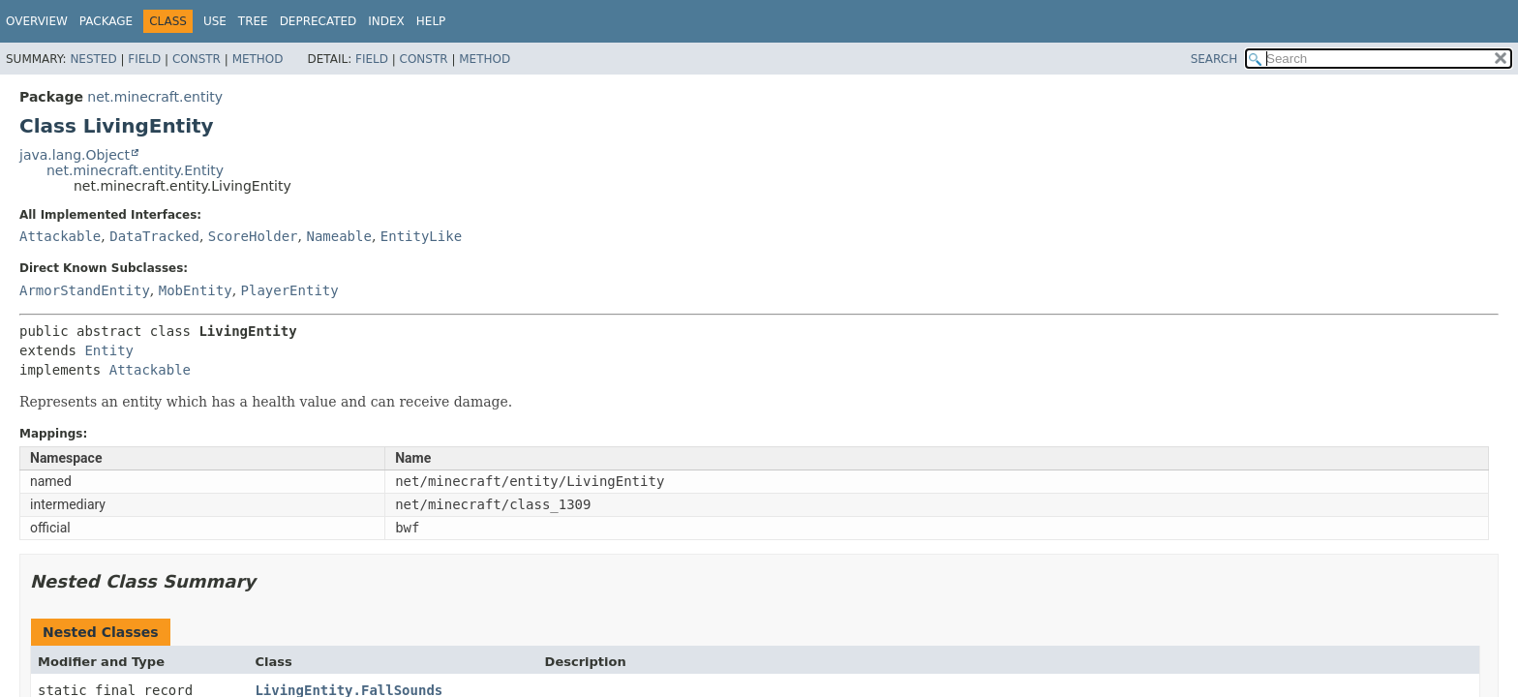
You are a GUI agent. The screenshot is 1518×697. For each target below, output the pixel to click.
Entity (109, 350)
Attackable (60, 236)
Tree (253, 21)
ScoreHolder (253, 236)
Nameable (338, 236)
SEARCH (1214, 59)
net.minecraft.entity (155, 97)
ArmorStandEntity (84, 290)
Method (258, 59)
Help (431, 21)
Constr (196, 59)
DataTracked (154, 236)
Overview (37, 21)
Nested (93, 59)
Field (144, 59)
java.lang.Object (74, 155)
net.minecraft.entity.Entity (135, 170)
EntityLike (421, 236)
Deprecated (318, 21)
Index (386, 21)
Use (215, 21)
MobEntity (195, 290)
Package (106, 21)
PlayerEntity (290, 290)
